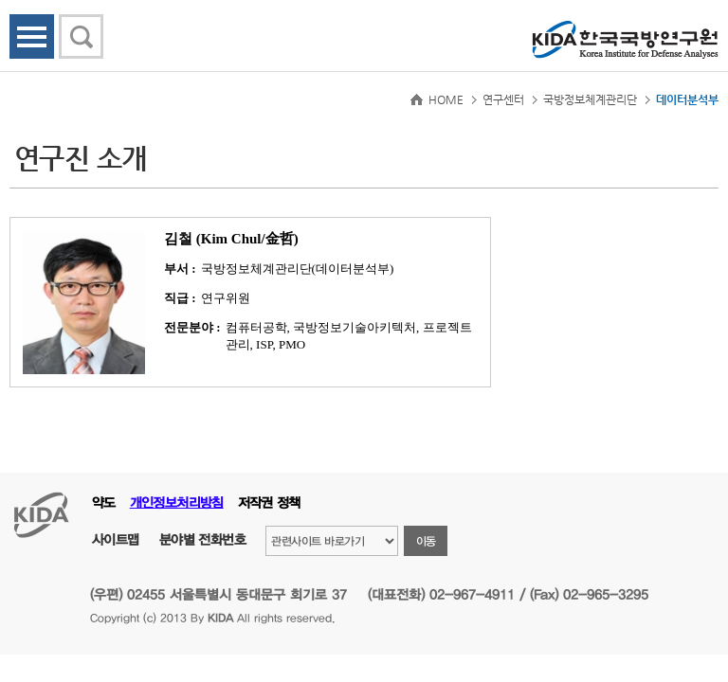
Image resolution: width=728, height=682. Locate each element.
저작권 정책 (269, 502)
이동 (426, 541)
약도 (104, 502)
